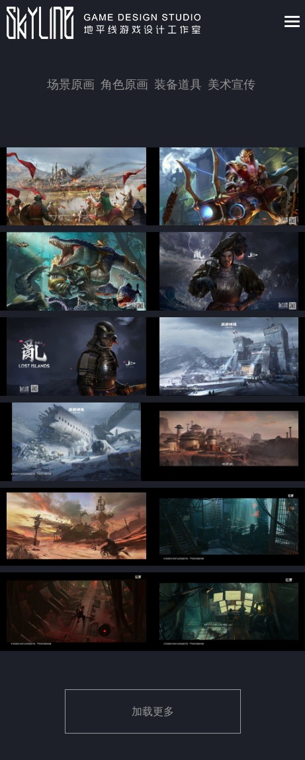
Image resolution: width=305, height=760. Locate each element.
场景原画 (71, 84)
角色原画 (124, 84)
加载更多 (153, 711)
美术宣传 (231, 84)
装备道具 (178, 84)
